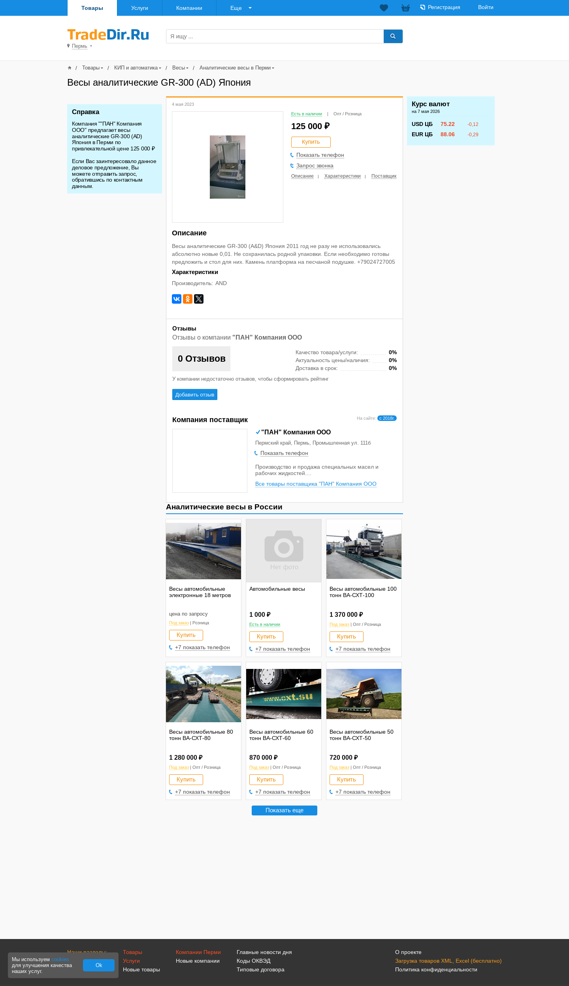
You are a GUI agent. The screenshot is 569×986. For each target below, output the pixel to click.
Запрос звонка (314, 165)
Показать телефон (320, 155)
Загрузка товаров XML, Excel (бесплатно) (448, 961)
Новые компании (198, 961)
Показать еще (284, 810)
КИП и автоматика (136, 68)
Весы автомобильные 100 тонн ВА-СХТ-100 (363, 592)
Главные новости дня (264, 952)
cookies (60, 959)
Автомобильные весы (277, 589)
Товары (92, 8)
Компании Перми (198, 952)
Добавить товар (457, 36)
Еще (236, 8)
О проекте (408, 952)
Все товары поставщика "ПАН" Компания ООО (316, 484)
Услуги (139, 8)
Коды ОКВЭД (253, 961)
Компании (189, 8)
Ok (99, 965)
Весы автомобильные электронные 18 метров (200, 592)
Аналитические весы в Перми (235, 68)
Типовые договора (260, 969)
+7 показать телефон (202, 647)
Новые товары (141, 969)
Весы (178, 68)
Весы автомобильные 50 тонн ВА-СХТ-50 (362, 735)
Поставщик (383, 176)
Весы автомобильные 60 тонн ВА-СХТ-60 (281, 735)
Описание (302, 176)
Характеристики (342, 176)
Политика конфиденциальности (436, 969)
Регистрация (444, 7)
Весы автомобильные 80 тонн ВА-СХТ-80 (201, 735)
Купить (186, 634)
